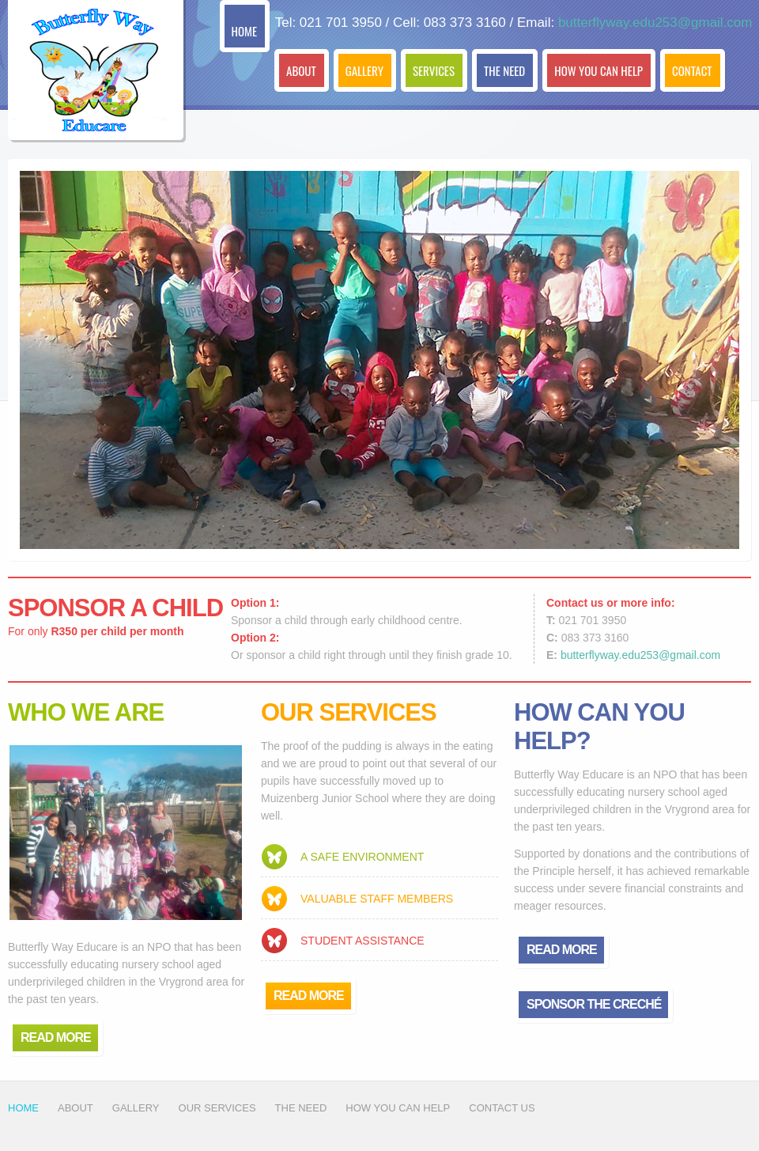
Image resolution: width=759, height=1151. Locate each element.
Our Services (217, 1108)
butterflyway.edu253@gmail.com (655, 22)
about (75, 1108)
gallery (136, 1108)
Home (23, 1108)
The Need (301, 1108)
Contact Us (501, 1108)
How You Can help (398, 1108)
